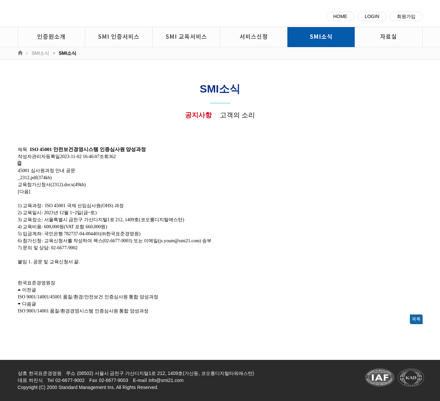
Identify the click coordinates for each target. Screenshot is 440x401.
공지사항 (198, 115)
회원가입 (406, 16)
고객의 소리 (237, 115)
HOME (340, 16)
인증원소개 (51, 36)
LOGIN (372, 16)
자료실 (388, 36)
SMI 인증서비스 (119, 36)
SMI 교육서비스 (186, 36)
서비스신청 (254, 36)
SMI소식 (321, 36)
